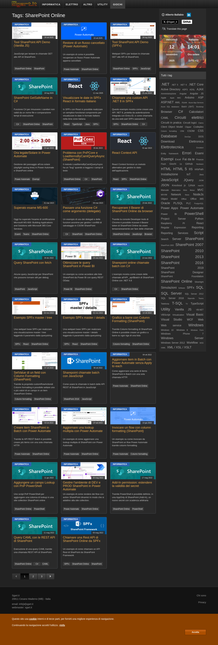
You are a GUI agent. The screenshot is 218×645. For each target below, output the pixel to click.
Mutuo (192, 190)
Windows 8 (182, 330)
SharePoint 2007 (189, 245)
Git (181, 164)
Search (164, 239)
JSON (165, 185)
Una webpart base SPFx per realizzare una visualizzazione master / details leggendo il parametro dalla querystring (82, 332)
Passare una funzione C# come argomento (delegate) (81, 209)
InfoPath (199, 169)
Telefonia (165, 304)
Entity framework (169, 153)
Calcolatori (196, 112)
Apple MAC (175, 98)
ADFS (185, 89)
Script (199, 233)
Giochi (172, 163)
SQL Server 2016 (172, 298)
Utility (165, 309)
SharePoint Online (23, 68)
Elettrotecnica (172, 147)
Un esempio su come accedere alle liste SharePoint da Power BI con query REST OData (83, 277)
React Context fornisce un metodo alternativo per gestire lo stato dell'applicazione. (129, 167)
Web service (171, 325)
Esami (17, 234)
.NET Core (196, 84)
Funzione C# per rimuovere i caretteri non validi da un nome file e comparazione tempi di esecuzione (34, 112)
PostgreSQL (199, 203)
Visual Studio (171, 319)
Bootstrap (200, 107)
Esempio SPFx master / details (84, 317)
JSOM (201, 180)
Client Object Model (172, 126)
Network (176, 194)
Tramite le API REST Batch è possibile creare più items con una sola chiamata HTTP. (33, 442)
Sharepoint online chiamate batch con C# (130, 264)
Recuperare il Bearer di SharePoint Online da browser (132, 209)
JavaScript (145, 68)
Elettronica (196, 141)
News (187, 195)
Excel (178, 159)
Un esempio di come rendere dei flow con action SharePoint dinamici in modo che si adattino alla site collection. (83, 497)
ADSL (192, 89)
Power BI (68, 289)
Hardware (200, 164)
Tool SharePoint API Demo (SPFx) (130, 43)
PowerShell (39, 509)
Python (199, 218)
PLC (188, 203)
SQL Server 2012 (194, 294)
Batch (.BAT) (188, 106)
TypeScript (77, 124)
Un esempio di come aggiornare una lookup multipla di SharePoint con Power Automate (83, 442)
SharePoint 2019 (182, 267)
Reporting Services (174, 233)
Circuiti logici (190, 122)
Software (181, 288)
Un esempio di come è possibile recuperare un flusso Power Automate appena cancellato (81, 57)
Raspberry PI (173, 223)
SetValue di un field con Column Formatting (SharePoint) (30, 376)
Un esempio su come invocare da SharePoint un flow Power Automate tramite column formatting (129, 442)
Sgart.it (15, 595)
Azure (184, 102)
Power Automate (71, 69)
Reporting (198, 227)
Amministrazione (168, 94)
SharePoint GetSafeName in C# (33, 99)
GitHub (189, 163)
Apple (163, 98)
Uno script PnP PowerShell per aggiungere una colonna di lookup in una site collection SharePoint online (34, 497)
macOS (201, 186)
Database (169, 136)
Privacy (202, 602)
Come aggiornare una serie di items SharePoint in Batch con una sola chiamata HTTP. (129, 374)
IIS (191, 169)
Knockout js (179, 185)
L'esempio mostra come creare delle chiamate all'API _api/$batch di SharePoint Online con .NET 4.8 (133, 277)
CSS (201, 130)
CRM (182, 131)
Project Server (173, 218)
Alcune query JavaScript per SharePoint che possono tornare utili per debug (33, 276)
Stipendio (191, 298)
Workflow (192, 342)
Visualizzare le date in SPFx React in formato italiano (82, 99)
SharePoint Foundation (182, 276)
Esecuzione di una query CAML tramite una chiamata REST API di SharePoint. (33, 551)
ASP (201, 97)
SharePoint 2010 (182, 251)
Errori (186, 153)
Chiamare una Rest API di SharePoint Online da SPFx (81, 539)
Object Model (169, 198)
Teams (26, 234)
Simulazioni (169, 287)
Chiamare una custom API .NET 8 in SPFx (130, 99)
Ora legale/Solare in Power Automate (32, 154)
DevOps (188, 137)
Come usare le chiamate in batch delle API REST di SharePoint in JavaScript (84, 386)
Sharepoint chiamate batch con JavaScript (81, 374)
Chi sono (201, 595)
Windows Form (197, 330)
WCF (190, 319)
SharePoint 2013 (182, 257)
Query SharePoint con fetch (32, 262)
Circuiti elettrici (189, 117)
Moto (185, 190)
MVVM (164, 195)
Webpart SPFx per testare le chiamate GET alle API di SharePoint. (131, 55)
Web (201, 319)
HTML (166, 169)
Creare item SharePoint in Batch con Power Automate (32, 429)
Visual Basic (195, 314)
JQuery (188, 180)
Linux (192, 185)
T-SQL (177, 303)
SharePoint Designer (182, 272)
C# (17, 124)
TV (187, 304)
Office (183, 199)
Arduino (189, 97)
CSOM (190, 131)
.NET (165, 84)
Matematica (176, 190)
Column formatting (121, 344)
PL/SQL (178, 203)
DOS (201, 136)
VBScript (165, 314)
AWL (177, 102)
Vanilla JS (183, 309)
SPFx (135, 68)
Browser (148, 234)
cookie (33, 619)
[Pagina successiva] (50, 576)
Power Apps (169, 208)
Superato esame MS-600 (31, 207)
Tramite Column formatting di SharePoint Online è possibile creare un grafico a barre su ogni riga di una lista (132, 332)
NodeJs (198, 194)
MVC (200, 189)
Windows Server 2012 (173, 342)
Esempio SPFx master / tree (33, 317)
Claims (201, 123)
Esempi (36, 179)
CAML (45, 564)
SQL (200, 287)
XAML (163, 348)
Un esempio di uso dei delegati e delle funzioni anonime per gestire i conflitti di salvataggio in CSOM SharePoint (82, 222)
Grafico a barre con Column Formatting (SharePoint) (131, 319)
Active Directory (170, 89)
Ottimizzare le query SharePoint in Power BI (79, 264)
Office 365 (197, 198)
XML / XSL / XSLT (179, 347)
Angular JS (197, 93)
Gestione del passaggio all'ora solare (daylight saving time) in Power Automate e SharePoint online (34, 167)
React (66, 124)
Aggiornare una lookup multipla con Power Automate (83, 429)
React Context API (124, 152)
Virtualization (178, 315)
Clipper (188, 127)
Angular (183, 94)
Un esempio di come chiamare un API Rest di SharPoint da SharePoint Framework (81, 552)
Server (176, 239)
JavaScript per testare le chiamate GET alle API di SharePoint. (33, 55)
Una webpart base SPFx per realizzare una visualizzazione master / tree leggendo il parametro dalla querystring (33, 332)
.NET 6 (183, 85)
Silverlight (199, 282)
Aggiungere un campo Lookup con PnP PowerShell (34, 484)
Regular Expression (173, 227)
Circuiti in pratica (171, 122)
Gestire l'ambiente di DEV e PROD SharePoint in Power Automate (81, 486)
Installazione (169, 174)
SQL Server (171, 293)
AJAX (200, 89)
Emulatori (200, 148)
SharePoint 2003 (167, 245)
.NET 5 (174, 85)
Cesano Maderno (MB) (31, 599)
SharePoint (39, 68)
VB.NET (200, 310)
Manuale (165, 190)
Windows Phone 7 (182, 333)
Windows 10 (167, 330)
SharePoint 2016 (71, 399)
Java (87, 124)
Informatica (22, 24)
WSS (202, 343)
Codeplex (198, 126)
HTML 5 (180, 169)
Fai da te (189, 159)
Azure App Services (196, 103)
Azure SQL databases (170, 107)
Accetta (195, 632)
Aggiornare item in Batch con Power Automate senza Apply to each (132, 363)
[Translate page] (174, 28)
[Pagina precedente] (16, 576)
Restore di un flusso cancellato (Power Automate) (84, 44)
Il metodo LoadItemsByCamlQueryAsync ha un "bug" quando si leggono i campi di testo (83, 167)
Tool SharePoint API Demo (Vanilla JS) (32, 43)
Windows (196, 325)
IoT (189, 174)
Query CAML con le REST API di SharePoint (34, 539)
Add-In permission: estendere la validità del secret (132, 484)
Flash (163, 164)
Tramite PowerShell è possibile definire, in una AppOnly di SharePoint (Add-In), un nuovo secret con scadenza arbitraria (132, 497)
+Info (62, 625)
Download (168, 141)
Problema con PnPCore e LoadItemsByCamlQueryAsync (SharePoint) (84, 156)
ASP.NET (167, 102)
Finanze (200, 159)
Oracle (165, 203)
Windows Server (182, 338)
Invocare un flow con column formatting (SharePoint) (131, 429)
